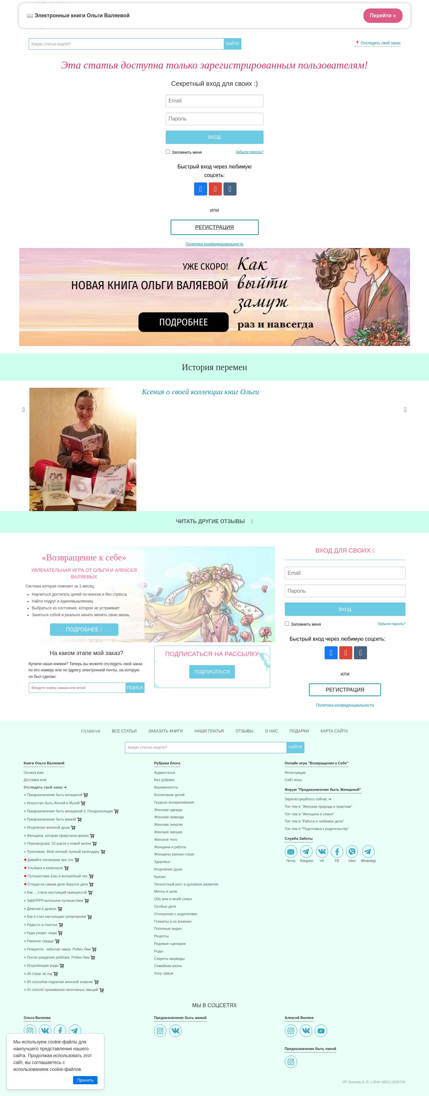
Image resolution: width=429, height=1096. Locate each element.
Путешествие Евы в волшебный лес (56, 846)
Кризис (159, 846)
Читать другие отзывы (214, 490)
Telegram (306, 823)
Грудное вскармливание (174, 772)
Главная (80, 700)
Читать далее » (121, 430)
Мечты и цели (165, 861)
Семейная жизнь (168, 936)
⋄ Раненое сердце (39, 911)
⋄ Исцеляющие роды (41, 935)
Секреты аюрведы (169, 928)
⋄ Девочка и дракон (40, 878)
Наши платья (209, 700)
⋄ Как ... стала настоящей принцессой (55, 862)
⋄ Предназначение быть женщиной (53, 765)
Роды (158, 921)
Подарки (306, 700)
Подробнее (84, 598)
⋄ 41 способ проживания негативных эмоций (61, 960)
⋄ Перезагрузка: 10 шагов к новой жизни (57, 813)
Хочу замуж (163, 943)
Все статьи (116, 700)
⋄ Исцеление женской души (47, 797)
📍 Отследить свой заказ (378, 43)
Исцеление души (168, 839)
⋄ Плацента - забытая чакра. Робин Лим (57, 919)
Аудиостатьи (164, 742)
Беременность (166, 757)
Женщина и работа (170, 817)
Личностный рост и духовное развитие (186, 854)
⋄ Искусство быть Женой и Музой (52, 773)
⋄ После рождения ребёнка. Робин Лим (57, 927)
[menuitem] (84, 743)
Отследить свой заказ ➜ (45, 757)
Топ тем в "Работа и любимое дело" (315, 791)
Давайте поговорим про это (48, 830)
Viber (352, 823)
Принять (85, 1080)
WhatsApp (368, 823)
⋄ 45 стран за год (38, 943)
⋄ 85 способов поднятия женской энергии (58, 951)
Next (405, 416)
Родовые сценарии (170, 914)
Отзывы (247, 700)
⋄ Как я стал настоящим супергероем (55, 886)
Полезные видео (168, 898)
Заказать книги (161, 700)
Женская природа (169, 787)
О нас (276, 700)
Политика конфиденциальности (214, 244)
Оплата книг (34, 742)
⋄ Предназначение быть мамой (50, 789)
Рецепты (161, 906)
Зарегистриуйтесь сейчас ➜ (308, 769)
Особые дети (165, 876)
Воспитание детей (169, 765)
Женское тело (165, 809)
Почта (291, 823)
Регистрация (214, 227)
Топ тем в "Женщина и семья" (309, 784)
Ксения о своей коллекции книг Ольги (172, 391)
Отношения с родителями (175, 883)
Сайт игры (293, 750)
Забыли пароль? (250, 152)
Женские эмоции (168, 802)
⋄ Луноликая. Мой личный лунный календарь (62, 821)
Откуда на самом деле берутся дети (56, 854)
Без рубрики (164, 750)
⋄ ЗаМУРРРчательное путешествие (54, 870)
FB (337, 823)
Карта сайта (344, 700)
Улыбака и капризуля (43, 838)
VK (322, 823)
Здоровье (162, 832)
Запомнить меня (184, 152)
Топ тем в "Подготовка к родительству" (317, 799)
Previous (24, 416)
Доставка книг (35, 750)
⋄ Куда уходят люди (40, 903)
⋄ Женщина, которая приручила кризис (56, 805)
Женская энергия (168, 794)
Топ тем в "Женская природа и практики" (319, 776)
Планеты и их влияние (173, 891)
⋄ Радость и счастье (41, 895)
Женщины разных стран (174, 824)
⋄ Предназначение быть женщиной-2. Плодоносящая (68, 781)
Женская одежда (168, 779)
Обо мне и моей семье (173, 869)
